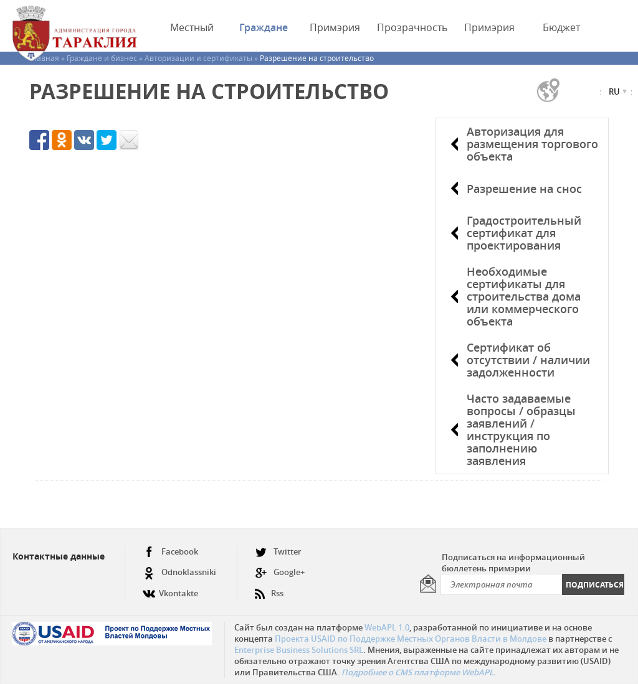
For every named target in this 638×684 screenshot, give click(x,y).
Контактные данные (58, 556)
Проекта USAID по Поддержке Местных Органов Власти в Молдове (410, 638)
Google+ (280, 572)
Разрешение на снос (524, 188)
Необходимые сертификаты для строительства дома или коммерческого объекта (524, 296)
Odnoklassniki (179, 572)
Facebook (170, 551)
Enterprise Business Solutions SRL (298, 649)
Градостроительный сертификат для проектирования (524, 233)
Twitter (278, 551)
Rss (269, 588)
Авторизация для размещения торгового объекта (532, 144)
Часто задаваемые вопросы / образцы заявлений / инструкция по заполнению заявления (521, 429)
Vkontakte (170, 588)
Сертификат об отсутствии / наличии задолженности (528, 360)
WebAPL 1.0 (386, 627)
